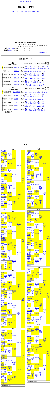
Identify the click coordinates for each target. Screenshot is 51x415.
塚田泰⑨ (3, 313)
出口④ (37, 272)
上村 (30, 92)
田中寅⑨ (3, 224)
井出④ (10, 303)
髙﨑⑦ (14, 231)
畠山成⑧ (29, 311)
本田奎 (43, 68)
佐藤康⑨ (3, 370)
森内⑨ (10, 340)
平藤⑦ (29, 308)
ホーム (14, 11)
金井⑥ (3, 300)
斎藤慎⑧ (29, 298)
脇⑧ (28, 160)
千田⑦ (3, 330)
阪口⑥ (29, 265)
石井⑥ (29, 368)
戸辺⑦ (3, 357)
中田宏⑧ (29, 366)
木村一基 (11, 48)
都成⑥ (37, 319)
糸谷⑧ (37, 313)
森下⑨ (3, 228)
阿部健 (43, 92)
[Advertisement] (25, 25)
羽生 (26, 92)
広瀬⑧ (19, 313)
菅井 (34, 92)
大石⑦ (29, 250)
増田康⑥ (29, 340)
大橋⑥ (37, 196)
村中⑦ (10, 204)
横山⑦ (37, 368)
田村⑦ (3, 181)
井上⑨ (29, 168)
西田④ (29, 281)
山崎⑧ (37, 203)
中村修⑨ (3, 317)
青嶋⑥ (29, 354)
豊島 (34, 68)
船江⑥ (37, 254)
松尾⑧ (3, 209)
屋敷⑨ (3, 289)
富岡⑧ (3, 172)
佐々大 (30, 68)
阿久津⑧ (3, 151)
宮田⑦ (29, 364)
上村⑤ (16, 102)
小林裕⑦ (29, 279)
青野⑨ (3, 344)
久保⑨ (37, 233)
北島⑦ (3, 298)
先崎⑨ (29, 336)
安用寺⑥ (29, 196)
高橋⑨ (19, 342)
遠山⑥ (10, 333)
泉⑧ (2, 226)
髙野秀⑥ (3, 310)
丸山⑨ (14, 158)
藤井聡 (47, 68)
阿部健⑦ (16, 109)
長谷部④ (3, 273)
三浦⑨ (14, 277)
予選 (38, 11)
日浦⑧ (3, 194)
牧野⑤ (37, 261)
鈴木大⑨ (16, 78)
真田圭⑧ (3, 367)
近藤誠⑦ (3, 251)
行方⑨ (37, 336)
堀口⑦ (29, 222)
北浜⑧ (29, 313)
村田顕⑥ (29, 179)
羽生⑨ (16, 95)
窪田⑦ (10, 351)
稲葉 (38, 92)
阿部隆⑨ (29, 194)
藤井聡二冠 (16, 92)
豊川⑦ (29, 254)
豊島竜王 (16, 71)
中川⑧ (3, 259)
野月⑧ (3, 282)
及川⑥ (3, 170)
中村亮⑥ (29, 240)
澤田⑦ (29, 269)
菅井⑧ (16, 99)
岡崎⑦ (10, 154)
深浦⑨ (29, 352)
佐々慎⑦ (29, 224)
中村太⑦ (29, 326)
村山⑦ (29, 287)
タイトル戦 (20, 11)
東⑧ (28, 321)
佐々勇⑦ (3, 372)
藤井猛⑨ (3, 256)
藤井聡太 (11, 50)
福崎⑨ (29, 252)
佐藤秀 (39, 68)
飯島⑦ (3, 222)
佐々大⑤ (16, 74)
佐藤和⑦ (29, 227)
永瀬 (34, 71)
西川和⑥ (29, 284)
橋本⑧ (3, 199)
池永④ (29, 181)
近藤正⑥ (3, 183)
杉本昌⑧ (29, 191)
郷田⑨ (29, 343)
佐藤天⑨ (3, 269)
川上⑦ (14, 174)
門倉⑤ (3, 315)
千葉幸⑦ (3, 254)
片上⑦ (29, 379)
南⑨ (28, 213)
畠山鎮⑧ (29, 170)
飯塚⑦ (10, 372)
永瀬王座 (16, 67)
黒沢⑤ (37, 375)
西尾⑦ (3, 340)
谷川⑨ (29, 211)
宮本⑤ (37, 162)
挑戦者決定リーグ (30, 11)
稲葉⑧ (16, 106)
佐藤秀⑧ (16, 84)
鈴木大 (26, 68)
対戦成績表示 (43, 52)
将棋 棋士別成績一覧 (25, 1)
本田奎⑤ (16, 81)
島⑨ (14, 188)
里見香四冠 (32, 232)
